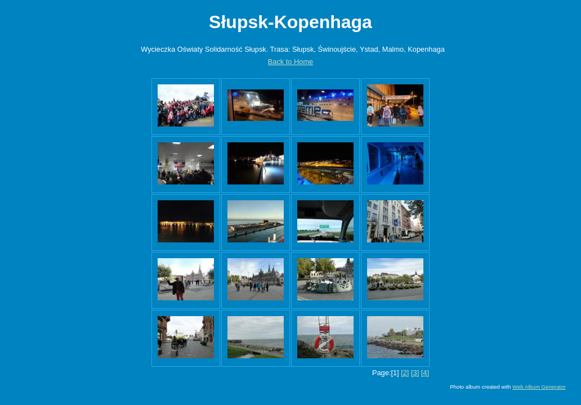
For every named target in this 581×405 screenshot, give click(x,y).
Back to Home (290, 61)
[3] (415, 372)
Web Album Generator (539, 387)
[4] (425, 372)
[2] (405, 372)
